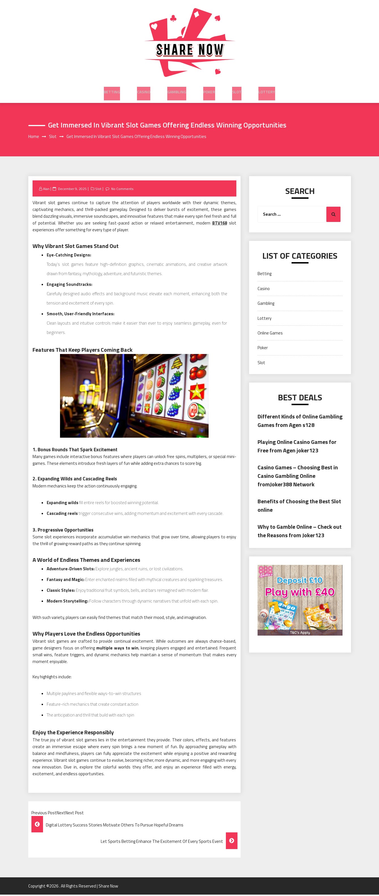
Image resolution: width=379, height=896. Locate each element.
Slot (236, 88)
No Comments (123, 190)
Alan (46, 190)
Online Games (270, 334)
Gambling (176, 88)
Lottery (266, 88)
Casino (143, 88)
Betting (112, 88)
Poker (209, 88)
